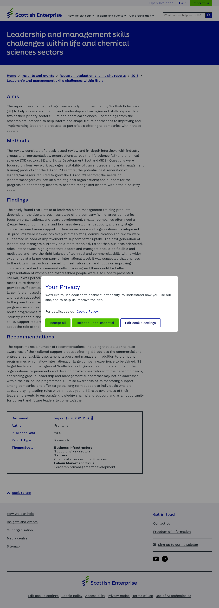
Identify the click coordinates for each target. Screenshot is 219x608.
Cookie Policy (87, 311)
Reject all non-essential (95, 323)
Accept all (58, 323)
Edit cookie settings (140, 323)
